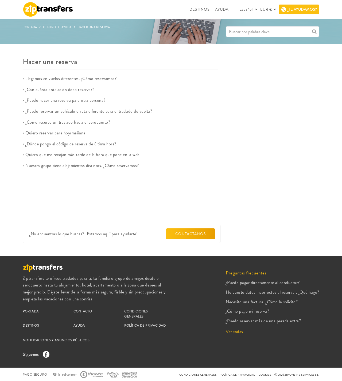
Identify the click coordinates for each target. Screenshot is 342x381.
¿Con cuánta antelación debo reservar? (59, 89)
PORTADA (31, 311)
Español (246, 9)
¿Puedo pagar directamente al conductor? (263, 283)
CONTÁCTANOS (190, 233)
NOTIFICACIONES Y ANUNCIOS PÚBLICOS (56, 340)
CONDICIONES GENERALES (136, 314)
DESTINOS (199, 9)
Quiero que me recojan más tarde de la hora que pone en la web (82, 155)
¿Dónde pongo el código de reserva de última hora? (70, 144)
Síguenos (35, 354)
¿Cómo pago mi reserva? (247, 311)
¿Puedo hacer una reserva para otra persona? (65, 100)
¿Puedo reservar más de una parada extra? (263, 321)
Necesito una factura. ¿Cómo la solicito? (262, 302)
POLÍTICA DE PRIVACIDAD (145, 325)
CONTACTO (82, 311)
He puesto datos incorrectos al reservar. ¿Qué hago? (272, 292)
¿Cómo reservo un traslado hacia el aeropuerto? (67, 122)
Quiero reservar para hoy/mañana (55, 133)
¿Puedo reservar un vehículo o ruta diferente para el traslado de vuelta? (88, 111)
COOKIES (265, 375)
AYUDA (221, 9)
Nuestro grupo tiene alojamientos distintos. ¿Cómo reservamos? (82, 166)
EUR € (266, 9)
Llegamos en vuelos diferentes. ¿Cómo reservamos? (70, 79)
